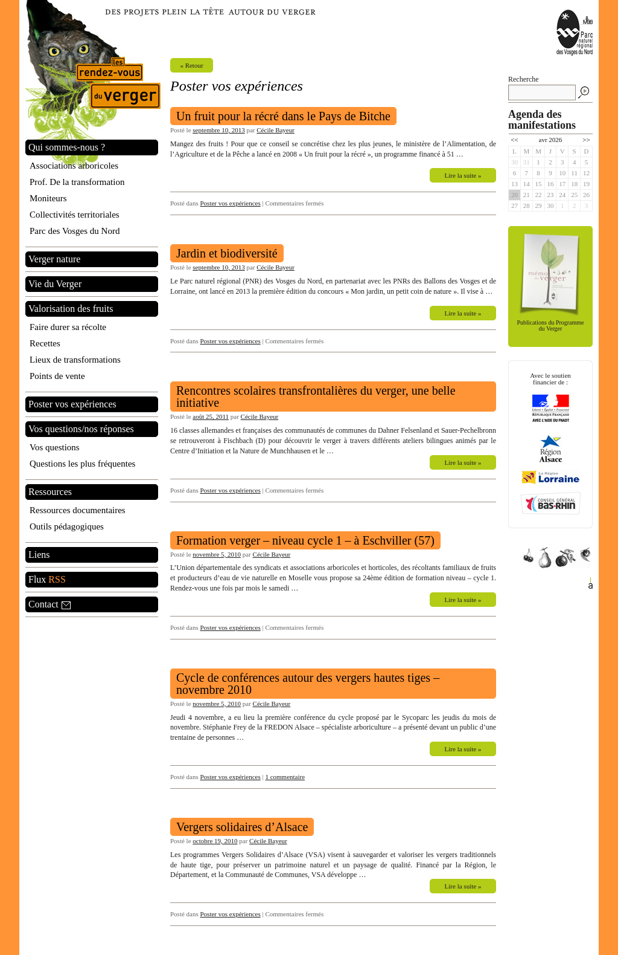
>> (586, 139)
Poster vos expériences (230, 203)
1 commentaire (285, 776)
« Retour (191, 65)
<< (514, 139)
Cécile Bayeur (275, 130)
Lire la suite (463, 175)
